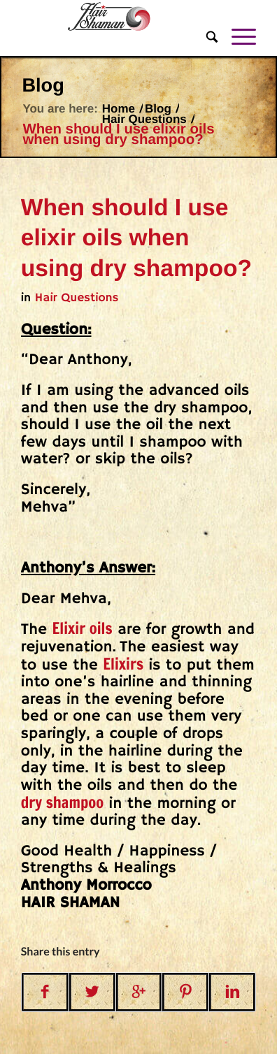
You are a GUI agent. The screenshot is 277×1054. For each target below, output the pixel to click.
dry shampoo (62, 803)
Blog (43, 85)
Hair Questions (144, 119)
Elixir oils (82, 629)
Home (118, 108)
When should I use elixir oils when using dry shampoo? (136, 238)
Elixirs (123, 664)
